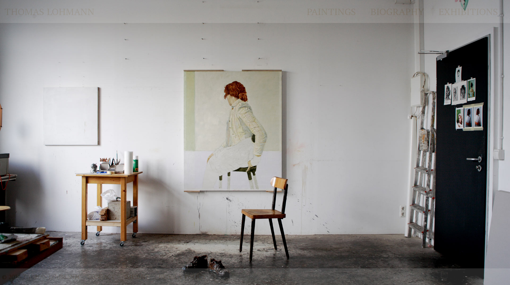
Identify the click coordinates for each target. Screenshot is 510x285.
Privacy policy (182, 277)
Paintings (331, 11)
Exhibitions (468, 11)
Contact (101, 277)
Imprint (136, 277)
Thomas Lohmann (49, 11)
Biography (397, 11)
